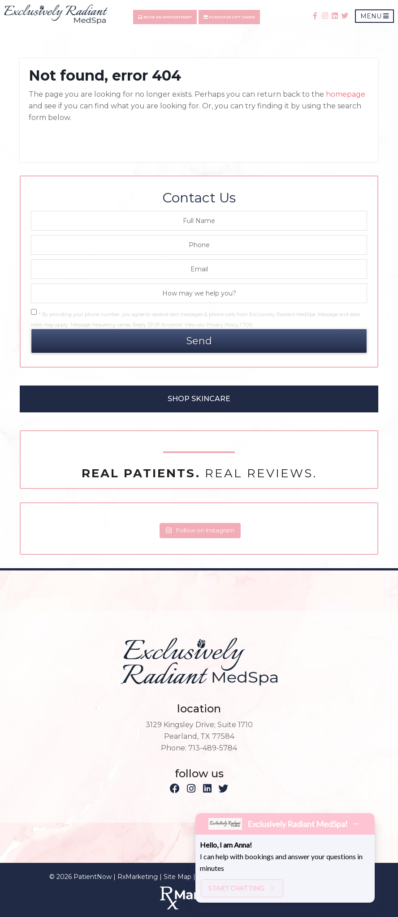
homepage (345, 94)
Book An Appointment (168, 17)
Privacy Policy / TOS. (229, 325)
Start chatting (242, 888)
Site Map (177, 877)
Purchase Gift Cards (232, 17)
